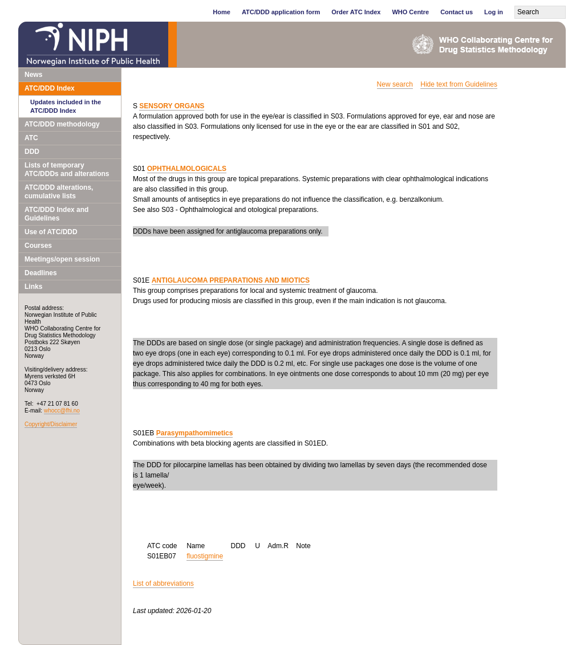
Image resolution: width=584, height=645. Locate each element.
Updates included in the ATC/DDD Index (65, 106)
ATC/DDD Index (50, 88)
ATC (31, 138)
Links (33, 287)
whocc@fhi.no (62, 410)
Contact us (456, 12)
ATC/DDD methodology (62, 124)
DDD (32, 152)
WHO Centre (410, 12)
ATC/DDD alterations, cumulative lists (59, 191)
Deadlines (41, 273)
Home (221, 12)
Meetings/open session (62, 259)
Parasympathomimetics (194, 433)
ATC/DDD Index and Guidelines (56, 214)
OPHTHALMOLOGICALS (186, 169)
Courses (38, 246)
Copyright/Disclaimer (51, 424)
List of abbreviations (163, 583)
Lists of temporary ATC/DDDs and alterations (67, 169)
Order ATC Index (355, 12)
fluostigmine (204, 556)
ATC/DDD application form (281, 12)
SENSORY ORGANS (171, 106)
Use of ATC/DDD (51, 232)
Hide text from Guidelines (458, 84)
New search (395, 84)
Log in (493, 12)
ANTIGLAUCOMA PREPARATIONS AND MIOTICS (231, 280)
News (33, 75)
